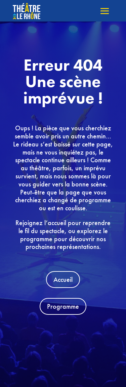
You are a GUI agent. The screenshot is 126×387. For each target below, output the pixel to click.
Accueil (63, 279)
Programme (63, 306)
